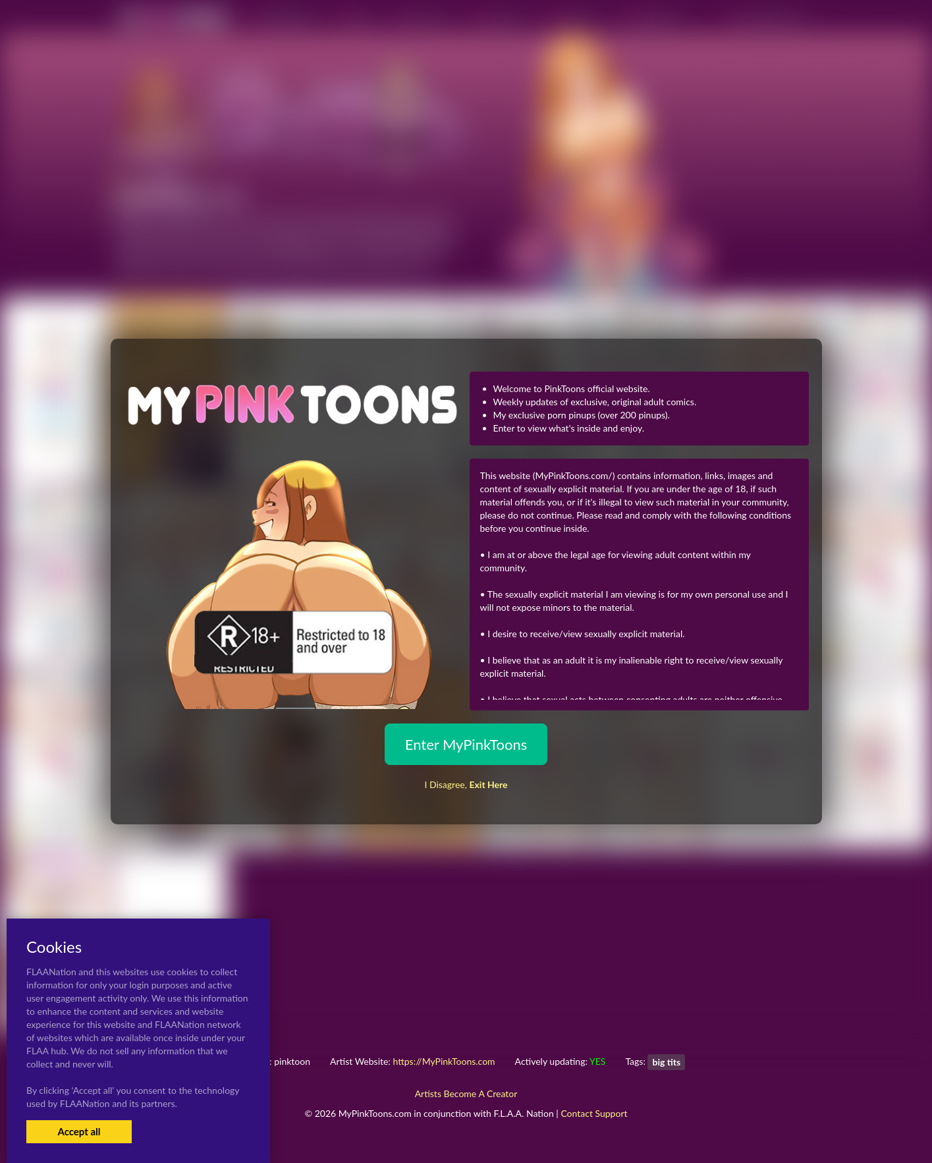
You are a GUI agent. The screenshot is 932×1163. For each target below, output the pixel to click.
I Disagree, (465, 784)
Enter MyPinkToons (466, 744)
